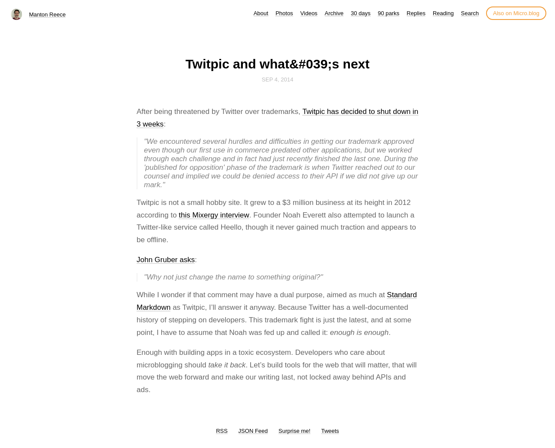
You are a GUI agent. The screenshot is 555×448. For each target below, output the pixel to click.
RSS (222, 431)
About (261, 13)
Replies (416, 13)
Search (470, 13)
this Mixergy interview (214, 215)
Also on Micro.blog (516, 13)
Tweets (330, 431)
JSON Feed (253, 431)
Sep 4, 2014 (278, 79)
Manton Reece (47, 14)
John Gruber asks (166, 260)
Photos (284, 13)
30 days (361, 13)
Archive (334, 13)
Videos (309, 13)
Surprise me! (294, 431)
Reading (443, 13)
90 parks (388, 13)
